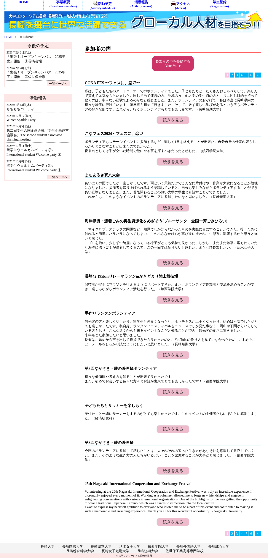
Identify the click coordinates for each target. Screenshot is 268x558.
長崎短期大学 (147, 551)
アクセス (180, 5)
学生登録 (219, 4)
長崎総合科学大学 (80, 551)
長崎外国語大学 (188, 546)
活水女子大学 (129, 546)
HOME (24, 2)
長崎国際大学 (72, 546)
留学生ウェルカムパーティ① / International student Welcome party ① (33, 166)
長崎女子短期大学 (115, 551)
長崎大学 (47, 546)
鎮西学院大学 (158, 546)
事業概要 (63, 4)
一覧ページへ (58, 83)
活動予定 (102, 5)
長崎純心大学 (218, 546)
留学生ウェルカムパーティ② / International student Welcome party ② (33, 150)
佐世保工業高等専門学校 (185, 551)
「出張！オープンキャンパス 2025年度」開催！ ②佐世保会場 (35, 72)
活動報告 (141, 4)
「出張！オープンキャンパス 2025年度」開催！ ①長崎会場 (35, 57)
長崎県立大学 (101, 546)
